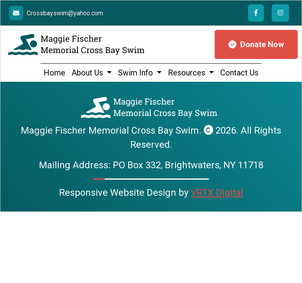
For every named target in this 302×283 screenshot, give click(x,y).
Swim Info (136, 72)
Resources (187, 72)
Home (54, 72)
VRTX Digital (217, 192)
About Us (88, 72)
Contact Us (239, 72)
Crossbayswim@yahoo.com (65, 13)
